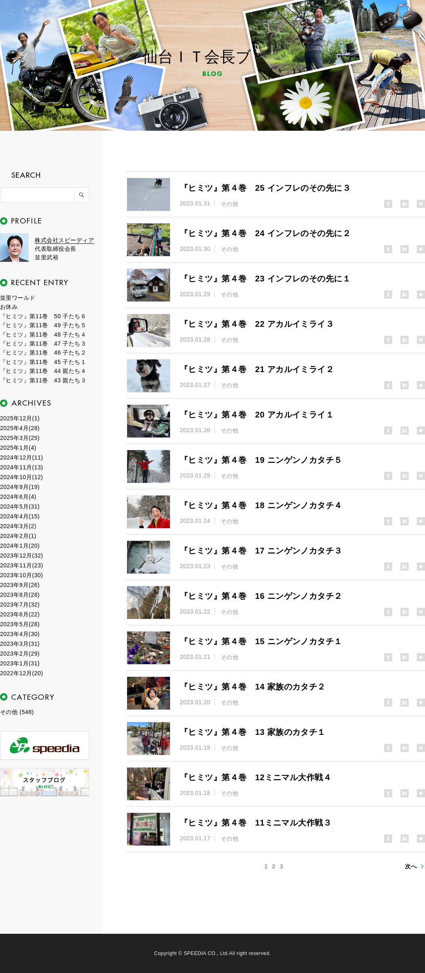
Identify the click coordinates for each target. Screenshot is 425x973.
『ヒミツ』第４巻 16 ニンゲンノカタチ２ (261, 595)
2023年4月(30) (20, 634)
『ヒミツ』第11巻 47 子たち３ (43, 343)
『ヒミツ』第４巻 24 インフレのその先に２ (265, 233)
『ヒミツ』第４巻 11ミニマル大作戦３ (255, 822)
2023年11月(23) (21, 565)
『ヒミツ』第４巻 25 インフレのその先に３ (265, 187)
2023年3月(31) (20, 643)
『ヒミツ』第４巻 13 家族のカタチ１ (253, 732)
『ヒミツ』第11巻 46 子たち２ (43, 352)
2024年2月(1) (18, 536)
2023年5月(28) (20, 624)
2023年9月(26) (20, 585)
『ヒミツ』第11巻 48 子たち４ (43, 334)
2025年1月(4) (18, 447)
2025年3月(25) (20, 438)
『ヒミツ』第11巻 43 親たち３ (43, 380)
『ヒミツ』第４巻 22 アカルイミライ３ (257, 323)
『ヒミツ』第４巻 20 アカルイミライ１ (257, 414)
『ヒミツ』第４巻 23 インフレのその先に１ (265, 278)
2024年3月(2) (18, 526)
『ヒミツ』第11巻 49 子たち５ (43, 325)
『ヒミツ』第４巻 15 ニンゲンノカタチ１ (261, 641)
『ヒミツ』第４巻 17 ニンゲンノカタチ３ (261, 550)
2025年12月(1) (20, 418)
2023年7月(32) (20, 604)
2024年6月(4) (18, 496)
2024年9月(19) (20, 487)
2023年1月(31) (20, 663)
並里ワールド (18, 298)
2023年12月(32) (21, 555)
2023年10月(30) (21, 575)
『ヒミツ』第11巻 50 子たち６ (43, 316)
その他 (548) (17, 712)
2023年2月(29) (20, 653)
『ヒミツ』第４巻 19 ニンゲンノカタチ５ (261, 459)
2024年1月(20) (20, 545)
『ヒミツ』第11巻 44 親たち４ (43, 371)
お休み (9, 307)
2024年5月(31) (20, 506)
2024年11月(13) (21, 467)
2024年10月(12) (21, 477)
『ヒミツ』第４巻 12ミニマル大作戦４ (255, 777)
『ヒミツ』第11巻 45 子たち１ (43, 362)
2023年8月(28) (20, 594)
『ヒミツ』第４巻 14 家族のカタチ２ (253, 686)
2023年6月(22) (20, 614)
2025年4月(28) (20, 428)
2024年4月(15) (20, 516)
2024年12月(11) (21, 457)
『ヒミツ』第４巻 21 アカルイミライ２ (257, 369)
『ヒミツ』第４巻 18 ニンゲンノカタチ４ (261, 505)
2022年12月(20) (21, 673)
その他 (229, 204)
